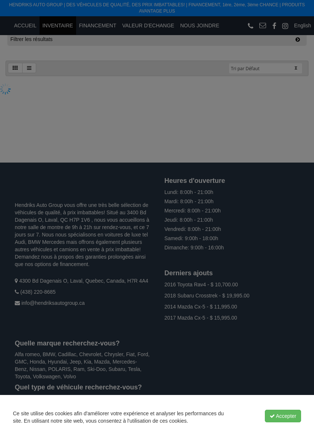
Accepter (283, 416)
